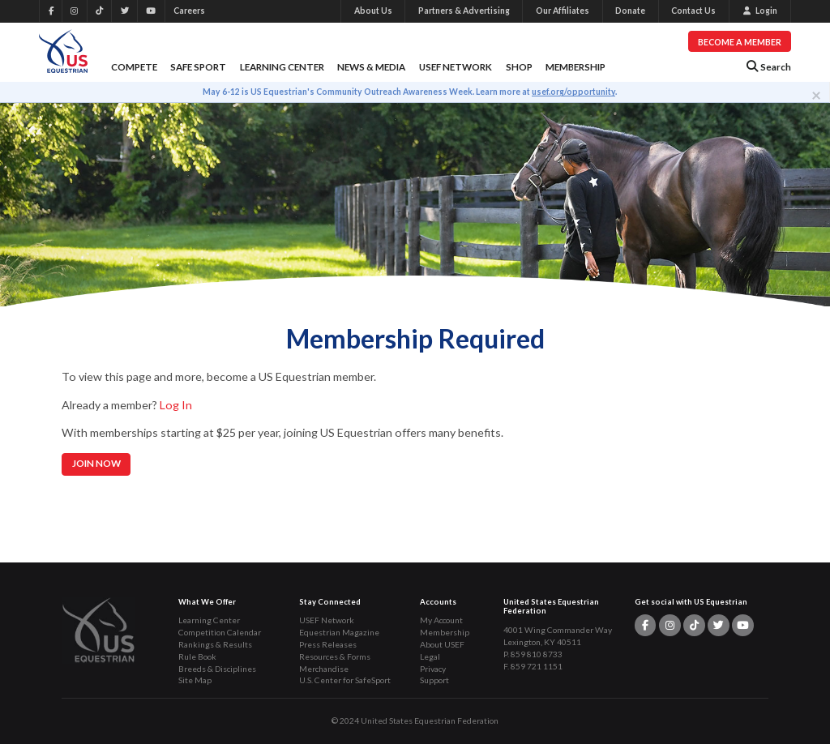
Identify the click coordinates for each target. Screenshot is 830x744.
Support (434, 680)
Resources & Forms (334, 656)
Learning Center (282, 67)
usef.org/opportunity (573, 91)
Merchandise (324, 668)
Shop (519, 67)
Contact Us (693, 10)
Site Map (195, 680)
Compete (134, 67)
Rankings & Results (215, 644)
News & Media (371, 67)
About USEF (442, 644)
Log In (176, 405)
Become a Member (739, 41)
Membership (575, 67)
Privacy (433, 668)
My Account (441, 620)
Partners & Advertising (464, 10)
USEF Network (455, 67)
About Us (373, 10)
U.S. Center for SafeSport (345, 680)
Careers (189, 10)
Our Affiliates (562, 10)
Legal (430, 656)
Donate (630, 10)
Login (760, 10)
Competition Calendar (219, 632)
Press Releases (328, 644)
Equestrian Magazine (339, 632)
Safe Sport (198, 67)
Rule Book (197, 656)
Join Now (96, 463)
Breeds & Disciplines (217, 668)
